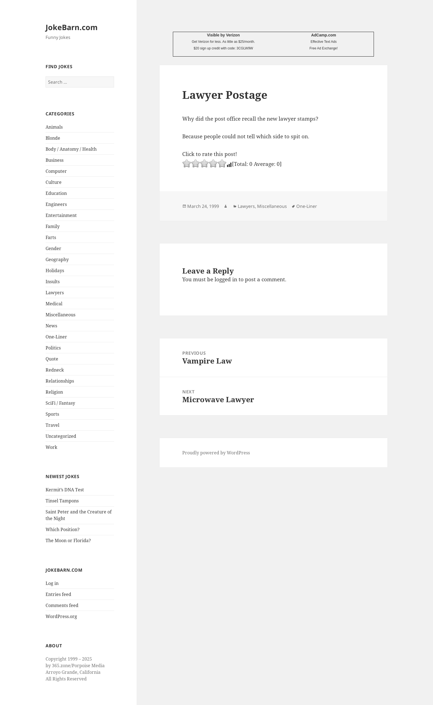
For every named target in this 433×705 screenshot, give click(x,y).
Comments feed (62, 605)
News (51, 326)
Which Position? (63, 529)
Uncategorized (61, 436)
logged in (226, 279)
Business (55, 160)
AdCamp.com (323, 35)
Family (53, 226)
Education (56, 193)
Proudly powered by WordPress (216, 453)
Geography (57, 259)
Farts (51, 237)
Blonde (53, 138)
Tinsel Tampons (62, 501)
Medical (54, 304)
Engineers (56, 204)
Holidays (55, 270)
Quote (52, 359)
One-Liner (56, 337)
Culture (54, 182)
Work (51, 447)
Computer (56, 171)
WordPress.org (61, 616)
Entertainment (61, 215)
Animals (54, 127)
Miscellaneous (60, 315)
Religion (54, 392)
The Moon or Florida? (68, 540)
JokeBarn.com (72, 27)
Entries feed (58, 594)
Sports (52, 414)
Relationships (60, 381)
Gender (53, 248)
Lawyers (55, 293)
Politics (53, 348)
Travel (52, 425)
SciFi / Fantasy (60, 403)
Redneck (55, 370)
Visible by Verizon (223, 35)
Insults (53, 282)
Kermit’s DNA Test (65, 490)
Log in (52, 583)
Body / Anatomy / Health (71, 149)
